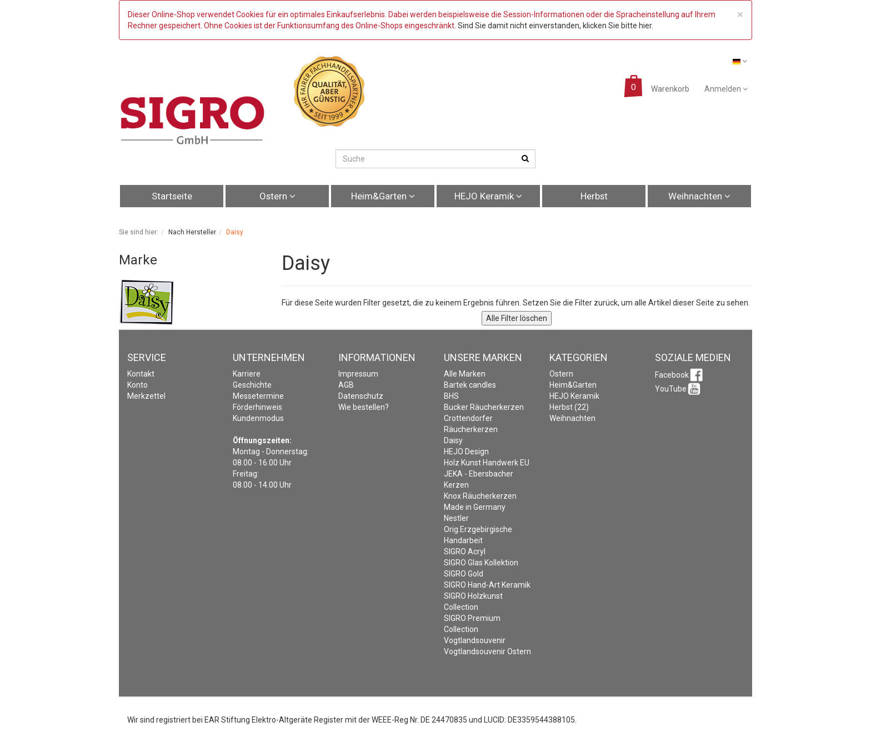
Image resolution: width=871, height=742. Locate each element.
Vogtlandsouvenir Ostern (487, 651)
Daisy (453, 440)
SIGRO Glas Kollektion (481, 562)
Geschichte (252, 384)
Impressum (358, 373)
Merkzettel (146, 396)
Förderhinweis (257, 407)
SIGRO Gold (463, 573)
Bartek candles (470, 384)
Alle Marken (464, 373)
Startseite (172, 196)
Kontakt (140, 373)
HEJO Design (466, 451)
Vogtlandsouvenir (474, 640)
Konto (137, 384)
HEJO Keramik (488, 196)
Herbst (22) (569, 407)
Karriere (247, 373)
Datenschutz (360, 396)
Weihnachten (699, 196)
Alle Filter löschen (516, 318)
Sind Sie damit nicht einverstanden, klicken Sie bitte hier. (555, 25)
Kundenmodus (258, 418)
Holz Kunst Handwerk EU (486, 462)
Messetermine (258, 396)
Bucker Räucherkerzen (484, 407)
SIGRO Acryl (464, 551)
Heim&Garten (383, 196)
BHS (451, 396)
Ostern (277, 196)
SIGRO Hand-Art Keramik (487, 584)
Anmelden (726, 88)
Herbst (594, 196)
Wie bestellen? (363, 407)
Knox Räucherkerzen (480, 496)
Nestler (456, 518)
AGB (346, 384)
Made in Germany (474, 507)
